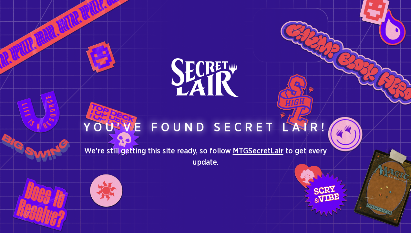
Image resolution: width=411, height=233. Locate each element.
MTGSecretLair (258, 151)
